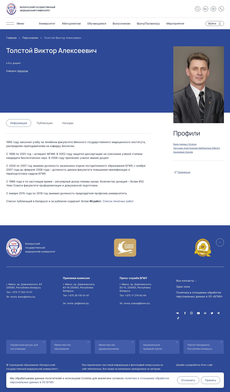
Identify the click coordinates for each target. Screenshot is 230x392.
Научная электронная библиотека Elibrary (196, 148)
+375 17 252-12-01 (22, 292)
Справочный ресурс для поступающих (24, 346)
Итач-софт (207, 364)
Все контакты (185, 280)
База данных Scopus (184, 144)
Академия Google (183, 152)
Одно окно (183, 286)
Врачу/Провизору (148, 23)
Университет (47, 23)
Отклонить (188, 380)
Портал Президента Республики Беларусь (199, 346)
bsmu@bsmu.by (26, 296)
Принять (210, 380)
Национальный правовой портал (152, 346)
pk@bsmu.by (82, 303)
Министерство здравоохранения (109, 346)
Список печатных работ (118, 201)
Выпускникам (121, 23)
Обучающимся (96, 23)
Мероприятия (175, 23)
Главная (11, 37)
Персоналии (30, 37)
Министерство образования (62, 346)
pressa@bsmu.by (140, 303)
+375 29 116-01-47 (78, 295)
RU (205, 9)
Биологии (23, 70)
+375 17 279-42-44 (135, 295)
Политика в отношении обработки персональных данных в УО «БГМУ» (199, 294)
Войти (212, 23)
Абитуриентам (71, 23)
